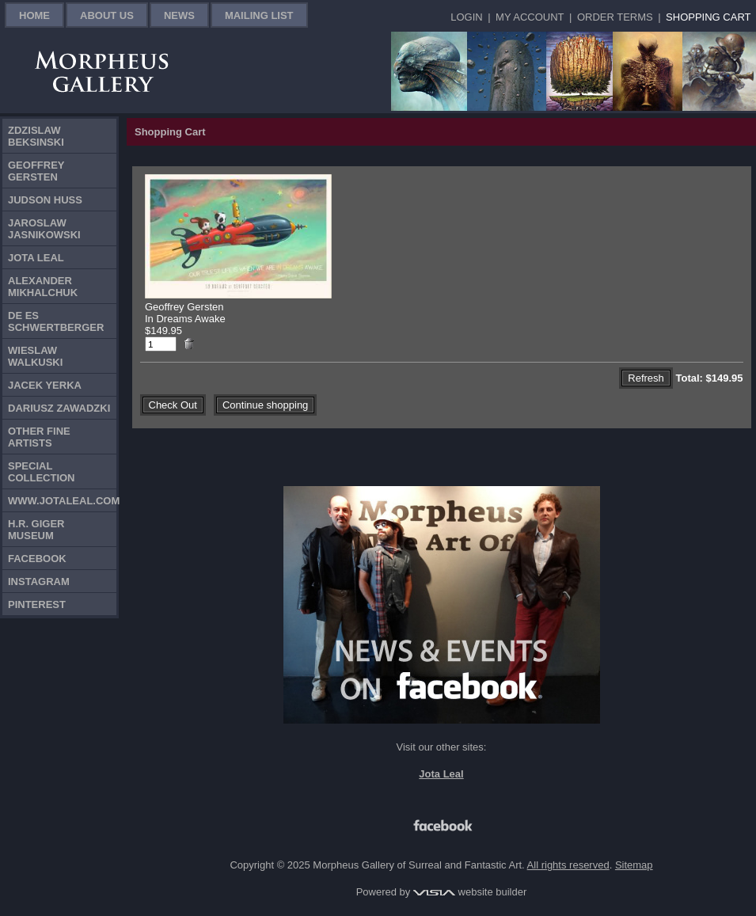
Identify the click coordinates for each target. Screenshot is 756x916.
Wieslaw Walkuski (35, 356)
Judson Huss (45, 200)
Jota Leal (36, 258)
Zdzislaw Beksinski (36, 136)
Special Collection (41, 472)
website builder (469, 892)
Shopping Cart (708, 17)
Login (466, 17)
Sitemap (634, 865)
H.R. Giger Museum (36, 530)
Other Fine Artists (39, 437)
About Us (107, 15)
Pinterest (37, 604)
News (179, 15)
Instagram (39, 581)
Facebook (37, 558)
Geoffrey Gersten (36, 171)
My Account (530, 17)
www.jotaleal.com (62, 501)
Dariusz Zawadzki (59, 408)
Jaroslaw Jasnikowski (44, 229)
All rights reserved (568, 865)
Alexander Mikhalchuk (43, 286)
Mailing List (259, 15)
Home (34, 15)
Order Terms (615, 17)
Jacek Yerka (45, 385)
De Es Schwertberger (56, 321)
